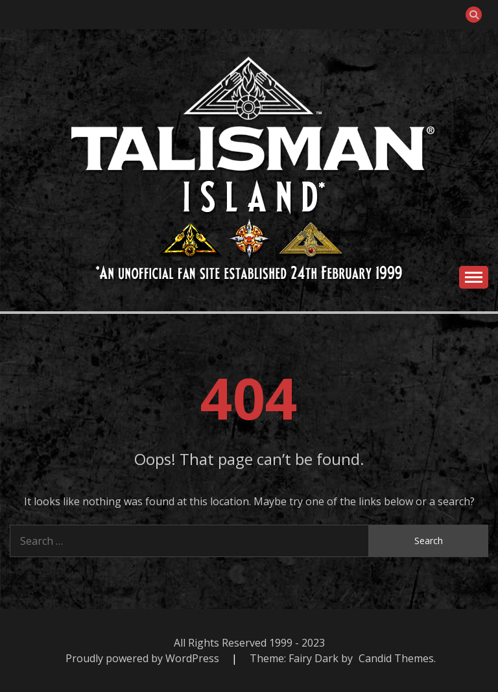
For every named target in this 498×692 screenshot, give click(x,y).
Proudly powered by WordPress (143, 658)
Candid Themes (396, 658)
